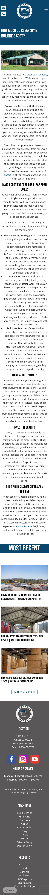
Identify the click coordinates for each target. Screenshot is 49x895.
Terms (24, 838)
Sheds (24, 868)
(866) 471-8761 (26, 747)
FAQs (25, 834)
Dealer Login (24, 845)
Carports (24, 864)
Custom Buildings (24, 886)
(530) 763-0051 (27, 743)
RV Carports (25, 879)
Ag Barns (24, 875)
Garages (24, 871)
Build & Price (24, 812)
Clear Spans (24, 882)
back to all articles (24, 692)
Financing (24, 816)
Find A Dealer (24, 827)
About (24, 823)
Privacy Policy (38, 789)
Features (24, 820)
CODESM (33, 792)
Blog (24, 831)
